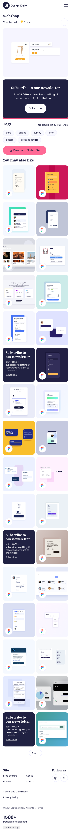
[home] (14, 4)
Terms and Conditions (15, 791)
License (7, 781)
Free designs (10, 775)
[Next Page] (35, 753)
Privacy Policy (10, 797)
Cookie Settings (11, 827)
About (29, 775)
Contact (30, 781)
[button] (66, 5)
